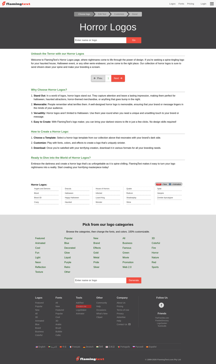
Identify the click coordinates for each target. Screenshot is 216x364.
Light (37, 257)
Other (67, 272)
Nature (155, 257)
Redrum (129, 193)
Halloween (69, 193)
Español (151, 347)
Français (74, 347)
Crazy (36, 202)
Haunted (68, 202)
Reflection (40, 267)
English (40, 347)
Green (126, 252)
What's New (101, 313)
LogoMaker (81, 310)
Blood (36, 193)
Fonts (181, 3)
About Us (121, 303)
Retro (67, 267)
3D (153, 238)
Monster (99, 202)
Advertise (121, 317)
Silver (96, 267)
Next (118, 78)
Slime (128, 202)
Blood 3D (38, 198)
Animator (80, 313)
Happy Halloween (72, 198)
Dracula (68, 189)
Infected (99, 193)
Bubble (59, 331)
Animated (40, 243)
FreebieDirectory (162, 321)
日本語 (110, 347)
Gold (96, 252)
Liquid (67, 257)
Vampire (160, 193)
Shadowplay (131, 198)
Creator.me (81, 306)
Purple (67, 262)
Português (123, 347)
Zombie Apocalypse (165, 198)
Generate (134, 280)
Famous (127, 248)
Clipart (99, 317)
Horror (155, 252)
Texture (39, 272)
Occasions (101, 310)
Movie (126, 257)
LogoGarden (162, 323)
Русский (138, 347)
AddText (80, 303)
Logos (172, 3)
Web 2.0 (127, 267)
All (124, 238)
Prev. (98, 78)
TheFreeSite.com (162, 318)
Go (133, 40)
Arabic (59, 324)
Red (154, 262)
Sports (155, 267)
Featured (40, 238)
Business (127, 243)
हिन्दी (99, 347)
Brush (58, 328)
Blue (66, 243)
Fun (37, 252)
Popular (68, 238)
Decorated (69, 248)
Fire (154, 248)
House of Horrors (102, 189)
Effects (97, 248)
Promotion (128, 262)
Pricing (190, 3)
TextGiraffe (162, 326)
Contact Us (123, 324)
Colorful (156, 243)
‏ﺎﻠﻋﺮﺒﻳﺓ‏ (52, 347)
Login (203, 3)
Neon (38, 262)
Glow (67, 252)
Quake (129, 189)
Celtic (58, 335)
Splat (159, 189)
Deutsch (88, 347)
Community (101, 303)
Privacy (120, 313)
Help (98, 306)
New (95, 238)
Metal (96, 257)
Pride (96, 262)
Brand (96, 243)
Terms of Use (123, 310)
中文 (63, 347)
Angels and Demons (42, 189)
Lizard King (100, 198)
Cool (37, 248)
